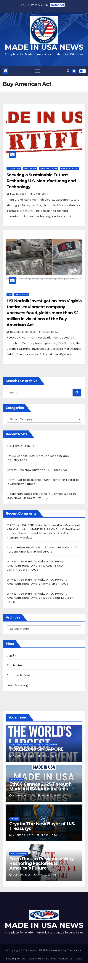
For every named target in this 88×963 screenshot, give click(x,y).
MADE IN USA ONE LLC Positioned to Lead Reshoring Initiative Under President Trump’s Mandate (43, 533)
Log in (11, 655)
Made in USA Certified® (42, 958)
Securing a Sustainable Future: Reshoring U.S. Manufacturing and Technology (41, 180)
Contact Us (65, 958)
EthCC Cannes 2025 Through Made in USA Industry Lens (40, 786)
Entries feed (15, 665)
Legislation (14, 168)
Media (78, 958)
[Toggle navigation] (37, 71)
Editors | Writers (15, 958)
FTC (9, 294)
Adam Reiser (16, 547)
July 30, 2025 (22, 874)
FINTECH (14, 819)
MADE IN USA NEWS (44, 47)
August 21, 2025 (23, 756)
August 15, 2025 (23, 795)
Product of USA (69, 168)
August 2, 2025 (23, 835)
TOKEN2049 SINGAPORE (24, 446)
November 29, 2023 (23, 332)
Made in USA (30, 168)
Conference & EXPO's (20, 744)
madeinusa (39, 194)
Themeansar (74, 950)
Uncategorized (18, 854)
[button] (68, 71)
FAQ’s (35, 569)
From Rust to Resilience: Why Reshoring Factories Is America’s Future (41, 863)
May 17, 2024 (18, 194)
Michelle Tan (49, 795)
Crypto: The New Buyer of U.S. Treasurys (37, 470)
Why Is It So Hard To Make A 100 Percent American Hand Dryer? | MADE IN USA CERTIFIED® (37, 565)
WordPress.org (17, 685)
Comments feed (18, 675)
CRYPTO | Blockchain (46, 744)
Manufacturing (48, 168)
